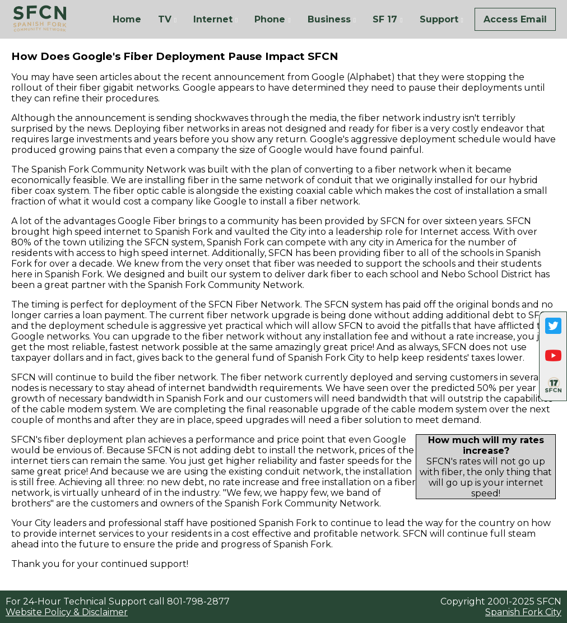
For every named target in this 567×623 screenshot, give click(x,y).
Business (329, 19)
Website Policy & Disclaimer (67, 612)
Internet (213, 19)
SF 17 (385, 19)
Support (439, 19)
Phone (269, 19)
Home (127, 19)
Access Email (515, 19)
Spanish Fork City (523, 612)
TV (164, 19)
